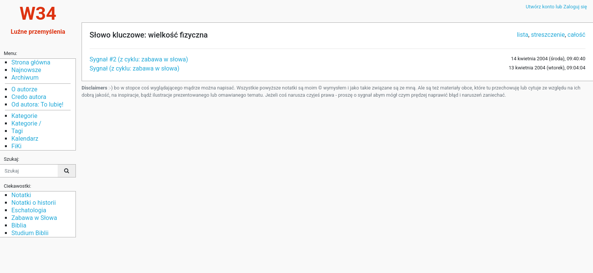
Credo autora (28, 96)
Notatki (21, 195)
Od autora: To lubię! (37, 104)
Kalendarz (24, 138)
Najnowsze (26, 70)
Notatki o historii (33, 202)
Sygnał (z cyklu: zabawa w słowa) (134, 68)
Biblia (18, 225)
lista (522, 34)
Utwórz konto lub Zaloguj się (556, 6)
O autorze (24, 89)
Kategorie (24, 115)
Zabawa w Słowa (34, 217)
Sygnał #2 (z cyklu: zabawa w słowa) (139, 59)
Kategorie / (26, 123)
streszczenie (548, 34)
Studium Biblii (30, 233)
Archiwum (25, 77)
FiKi (16, 146)
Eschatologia (28, 210)
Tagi (17, 131)
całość (576, 34)
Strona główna (30, 62)
